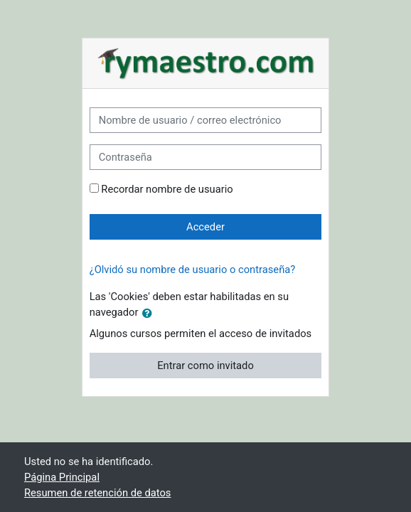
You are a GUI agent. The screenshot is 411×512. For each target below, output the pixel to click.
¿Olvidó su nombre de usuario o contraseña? (193, 269)
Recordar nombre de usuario (167, 189)
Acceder (205, 226)
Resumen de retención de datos (97, 492)
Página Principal (62, 477)
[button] (150, 312)
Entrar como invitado (205, 365)
